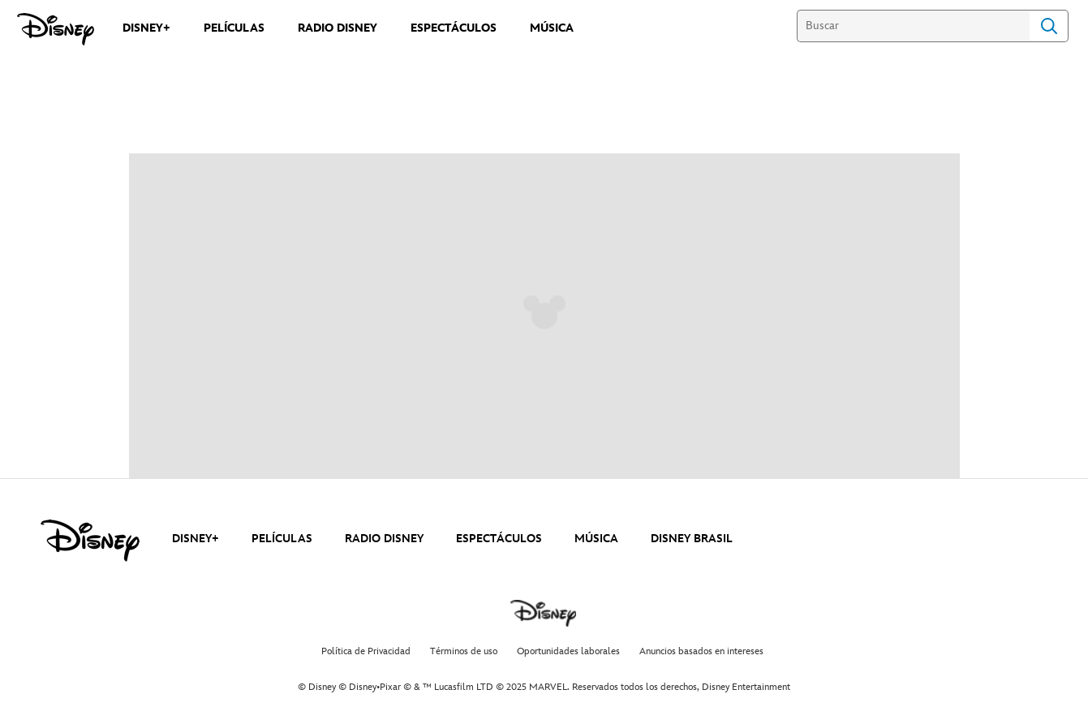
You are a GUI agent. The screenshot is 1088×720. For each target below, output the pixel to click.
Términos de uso (463, 651)
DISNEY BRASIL (692, 538)
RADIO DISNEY (384, 538)
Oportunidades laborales (568, 651)
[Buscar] (913, 26)
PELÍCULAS (282, 538)
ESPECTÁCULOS (499, 538)
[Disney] (55, 29)
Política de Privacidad (366, 651)
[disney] (90, 541)
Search (1049, 26)
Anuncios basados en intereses (701, 651)
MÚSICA (596, 538)
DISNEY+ (195, 538)
